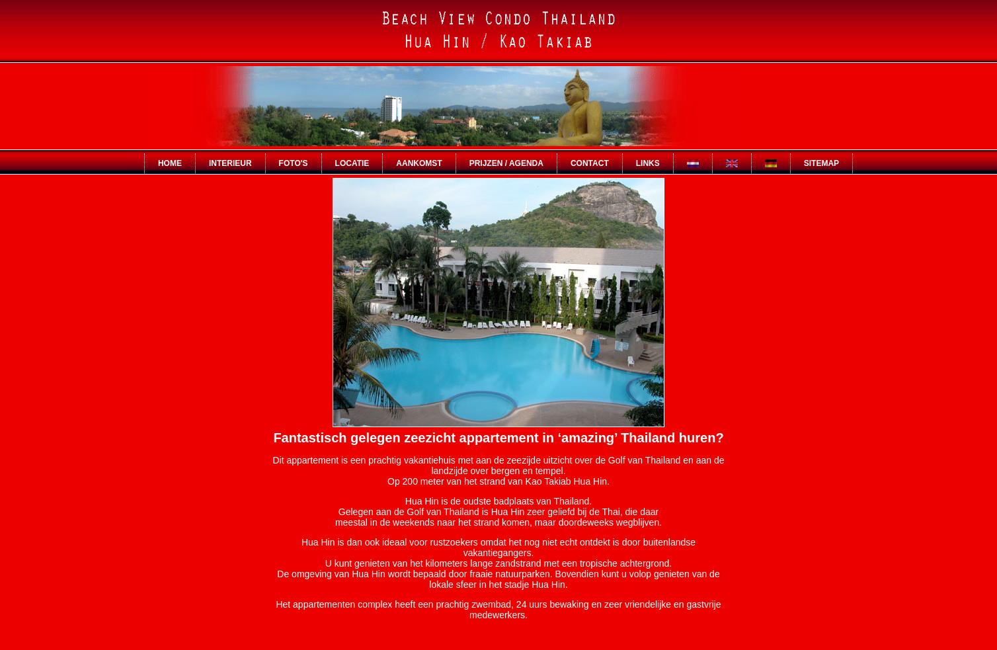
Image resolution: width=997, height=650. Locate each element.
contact (590, 163)
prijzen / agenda (506, 163)
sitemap (821, 163)
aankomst (419, 163)
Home (170, 163)
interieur (230, 163)
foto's (293, 163)
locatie (352, 163)
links (648, 163)
